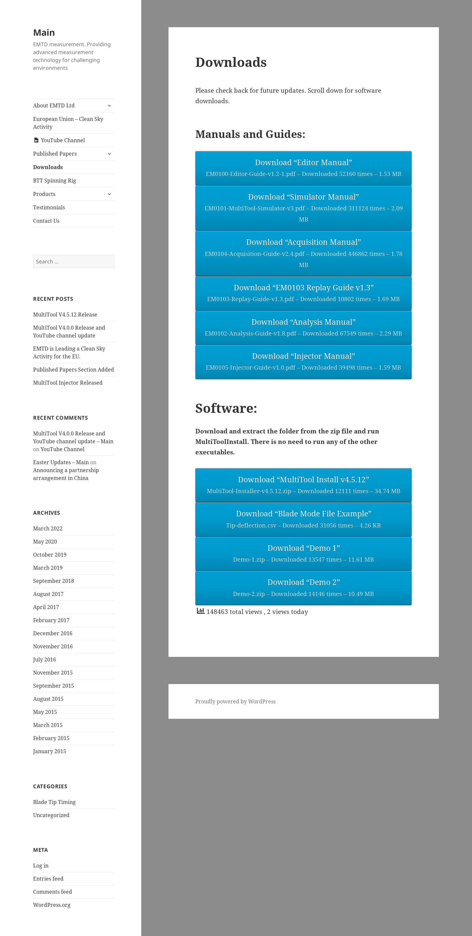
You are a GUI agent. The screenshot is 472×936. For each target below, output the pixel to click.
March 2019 (48, 567)
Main (44, 32)
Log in (41, 865)
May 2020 (45, 541)
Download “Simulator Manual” (303, 208)
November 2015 (53, 672)
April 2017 (46, 607)
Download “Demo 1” (303, 554)
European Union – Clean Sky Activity (68, 122)
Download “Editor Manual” (303, 168)
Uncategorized (51, 815)
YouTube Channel (63, 449)
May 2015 (45, 712)
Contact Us (46, 220)
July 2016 (44, 659)
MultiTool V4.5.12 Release (65, 314)
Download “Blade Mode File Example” (303, 519)
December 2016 (52, 633)
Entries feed (48, 878)
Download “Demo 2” (303, 588)
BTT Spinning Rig (54, 180)
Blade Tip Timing (54, 802)
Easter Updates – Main (61, 462)
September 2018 (53, 580)
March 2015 (48, 725)
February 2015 (51, 738)
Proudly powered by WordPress (235, 701)
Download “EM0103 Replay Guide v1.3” (303, 293)
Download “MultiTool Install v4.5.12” (303, 485)
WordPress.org (51, 904)
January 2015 (49, 751)
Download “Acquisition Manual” (303, 253)
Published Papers (55, 153)
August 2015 (48, 698)
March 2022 (48, 528)
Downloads (48, 167)
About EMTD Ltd (54, 105)
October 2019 (50, 554)
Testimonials (49, 207)
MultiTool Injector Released (68, 382)
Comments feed (52, 891)
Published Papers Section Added (73, 369)
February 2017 (51, 620)
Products (44, 194)
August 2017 (48, 594)
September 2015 (53, 685)
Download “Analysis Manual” (303, 328)
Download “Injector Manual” (303, 362)
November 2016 (53, 646)
